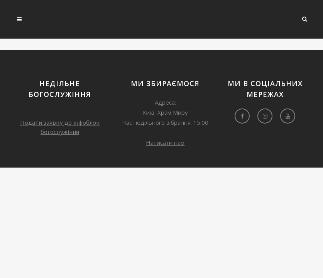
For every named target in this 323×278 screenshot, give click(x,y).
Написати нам (165, 142)
